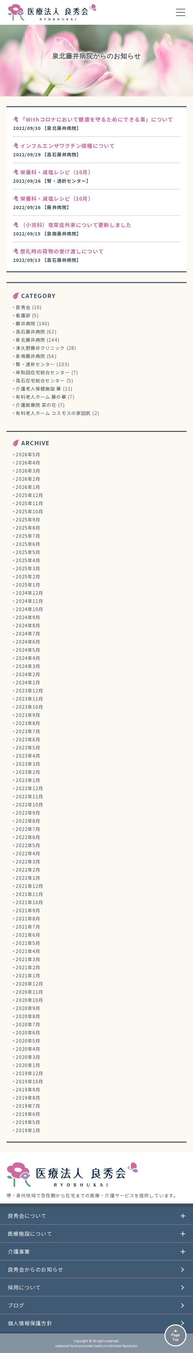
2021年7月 (28, 926)
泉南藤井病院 (30, 356)
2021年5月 (28, 943)
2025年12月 (29, 495)
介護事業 (19, 1251)
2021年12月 (29, 886)
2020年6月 (28, 1032)
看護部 (23, 315)
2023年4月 (28, 755)
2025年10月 (29, 511)
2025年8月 (28, 527)
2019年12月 (29, 1073)
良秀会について (27, 1215)
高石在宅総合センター (40, 380)
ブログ (16, 1305)
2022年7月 (28, 829)
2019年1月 (28, 1130)
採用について (24, 1287)
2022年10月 (29, 804)
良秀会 (23, 307)
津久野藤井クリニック (40, 348)
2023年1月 (28, 780)
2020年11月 (29, 992)
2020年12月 (29, 983)
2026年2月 (28, 479)
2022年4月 (28, 853)
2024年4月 (28, 658)
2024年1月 (28, 682)
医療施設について (30, 1233)
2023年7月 (28, 731)
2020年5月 (28, 1040)
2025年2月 (28, 576)
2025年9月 (28, 519)
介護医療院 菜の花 (36, 405)
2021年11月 (29, 894)
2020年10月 (29, 1000)
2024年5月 (28, 650)
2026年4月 (28, 462)
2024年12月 (29, 593)
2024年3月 (28, 666)
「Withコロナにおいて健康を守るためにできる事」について (96, 119)
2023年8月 (28, 723)
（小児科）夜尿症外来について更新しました (75, 225)
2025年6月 (28, 544)
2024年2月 (28, 674)
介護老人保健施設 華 (38, 388)
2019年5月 (28, 1122)
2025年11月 (29, 503)
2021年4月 (28, 951)
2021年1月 (28, 975)
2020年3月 (28, 1057)
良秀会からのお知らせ (35, 1269)
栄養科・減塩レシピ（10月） (57, 172)
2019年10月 (29, 1081)
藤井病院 (25, 323)
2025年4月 (28, 560)
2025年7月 (28, 536)
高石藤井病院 (30, 331)
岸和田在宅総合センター (43, 372)
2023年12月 (29, 690)
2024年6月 (28, 641)
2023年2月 (28, 772)
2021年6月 (28, 935)
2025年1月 (28, 584)
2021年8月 (28, 918)
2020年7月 (28, 1024)
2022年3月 (28, 861)
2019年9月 (28, 1089)
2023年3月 (28, 764)
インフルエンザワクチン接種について (67, 146)
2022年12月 (29, 788)
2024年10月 (29, 609)
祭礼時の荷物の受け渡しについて (62, 251)
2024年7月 (28, 633)
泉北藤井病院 (30, 339)
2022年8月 (28, 821)
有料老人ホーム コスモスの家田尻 (53, 413)
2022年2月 (28, 869)
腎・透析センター (35, 364)
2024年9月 (28, 617)
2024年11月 (29, 601)
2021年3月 (28, 959)
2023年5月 (28, 747)
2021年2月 (28, 967)
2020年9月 (28, 1008)
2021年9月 (28, 910)
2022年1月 (28, 878)
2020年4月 (28, 1049)
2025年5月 (28, 552)
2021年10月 (29, 902)
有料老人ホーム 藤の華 (41, 396)
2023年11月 (29, 698)
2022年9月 (28, 812)
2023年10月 (29, 707)
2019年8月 (28, 1097)
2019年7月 (28, 1106)
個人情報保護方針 (30, 1323)
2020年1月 (28, 1065)
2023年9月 (28, 715)
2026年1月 (28, 487)
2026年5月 (28, 454)
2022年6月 (28, 837)
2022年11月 (29, 796)
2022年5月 (28, 845)
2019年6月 (28, 1114)
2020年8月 (28, 1016)
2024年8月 (28, 625)
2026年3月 (28, 470)
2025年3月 (28, 568)
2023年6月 (28, 739)
